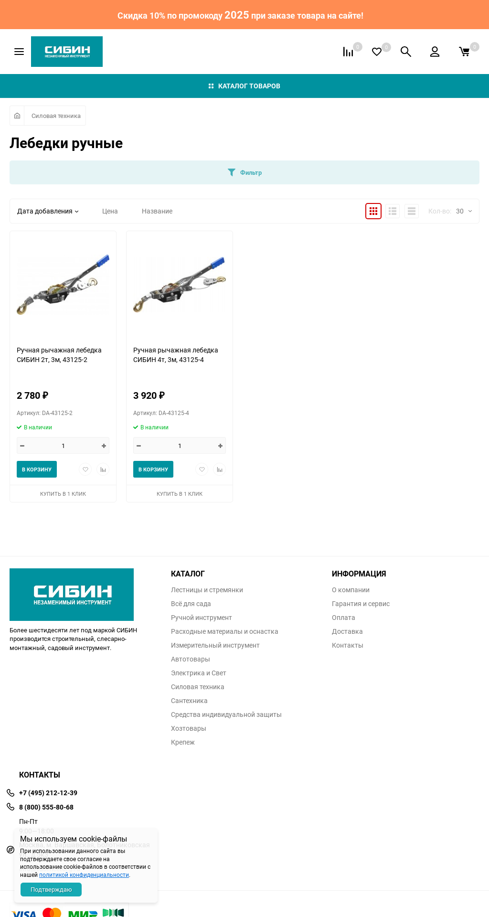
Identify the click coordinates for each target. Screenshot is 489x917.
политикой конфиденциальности (84, 874)
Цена (110, 210)
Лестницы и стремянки (207, 589)
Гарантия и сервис (361, 603)
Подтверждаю (51, 889)
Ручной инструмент (201, 617)
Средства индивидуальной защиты (226, 714)
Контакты (347, 645)
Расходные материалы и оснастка (224, 631)
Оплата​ (343, 617)
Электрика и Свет (198, 673)
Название (157, 210)
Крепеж (183, 742)
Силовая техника (56, 115)
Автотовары (190, 659)
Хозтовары (188, 728)
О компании (351, 589)
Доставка (347, 631)
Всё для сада (191, 603)
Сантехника (189, 700)
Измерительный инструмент (215, 645)
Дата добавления (47, 210)
